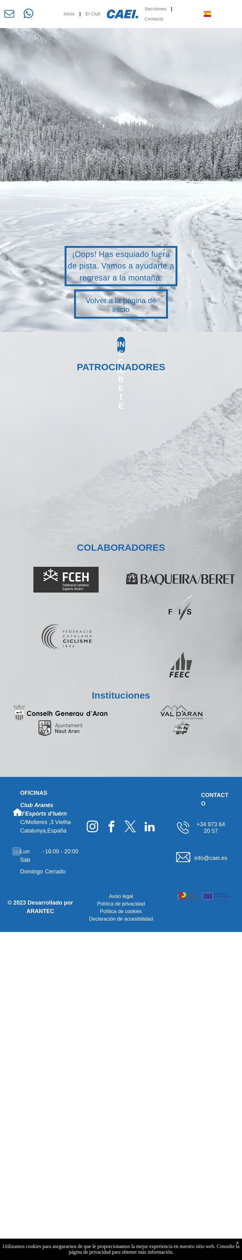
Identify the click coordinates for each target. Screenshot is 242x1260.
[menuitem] (70, 14)
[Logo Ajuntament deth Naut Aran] (60, 728)
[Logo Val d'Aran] (181, 712)
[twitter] (130, 827)
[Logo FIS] (181, 608)
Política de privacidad (121, 903)
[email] (9, 15)
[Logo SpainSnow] (66, 608)
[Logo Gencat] (60, 744)
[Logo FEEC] (181, 664)
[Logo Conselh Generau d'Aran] (60, 712)
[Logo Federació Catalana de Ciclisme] (66, 636)
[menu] (228, 10)
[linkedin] (149, 827)
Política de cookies (121, 911)
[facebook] (111, 827)
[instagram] (92, 827)
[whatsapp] (28, 15)
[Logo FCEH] (66, 580)
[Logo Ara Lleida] (181, 728)
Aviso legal (121, 896)
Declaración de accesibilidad (121, 919)
